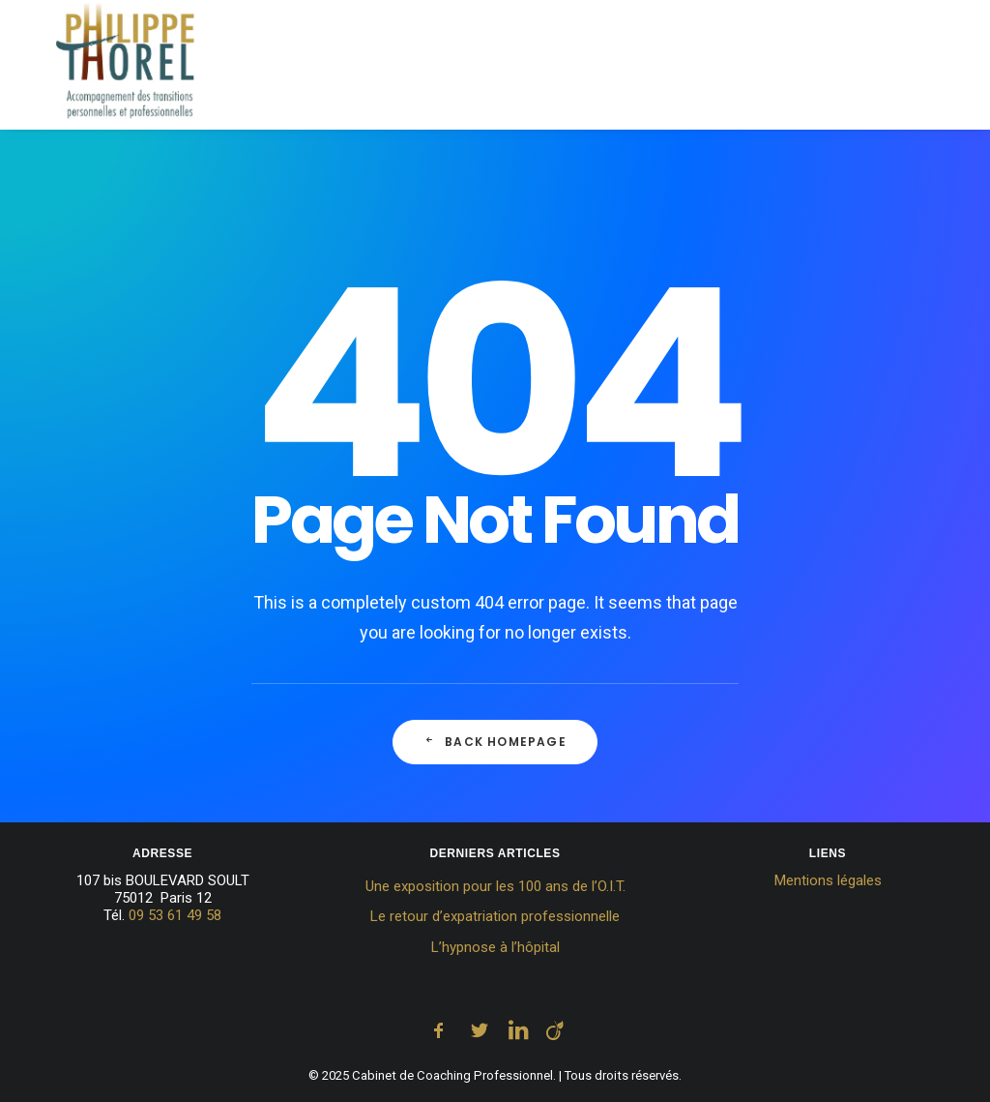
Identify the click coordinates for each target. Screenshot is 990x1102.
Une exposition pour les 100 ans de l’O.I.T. (495, 886)
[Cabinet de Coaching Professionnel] (100, 68)
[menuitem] (320, 67)
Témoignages (813, 67)
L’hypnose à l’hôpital (495, 947)
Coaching (411, 67)
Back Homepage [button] (495, 741)
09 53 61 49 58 (175, 915)
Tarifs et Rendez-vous (653, 67)
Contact (926, 67)
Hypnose (509, 67)
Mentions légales (828, 880)
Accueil (313, 67)
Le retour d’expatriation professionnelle (495, 916)
